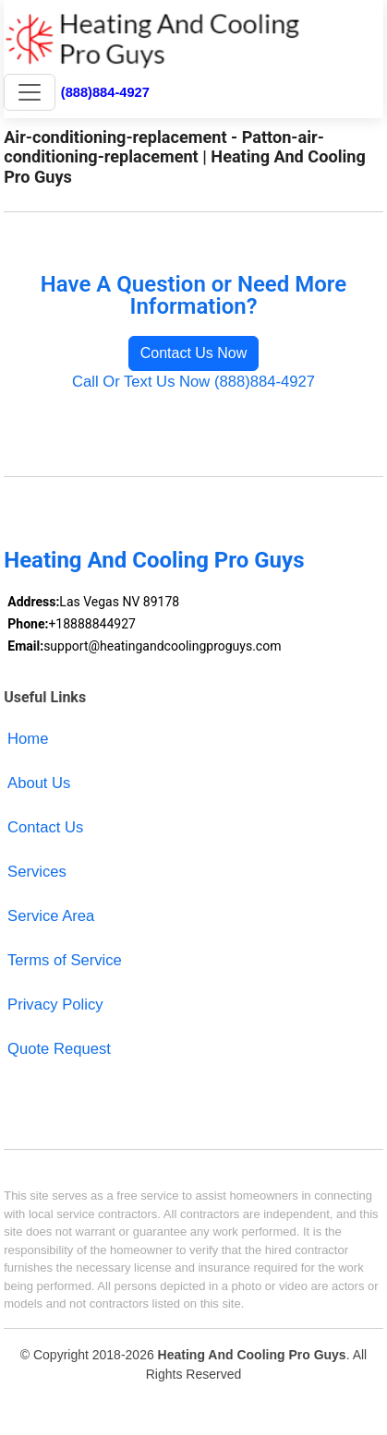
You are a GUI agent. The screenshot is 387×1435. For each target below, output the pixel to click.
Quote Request (59, 1049)
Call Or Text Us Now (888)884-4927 (193, 381)
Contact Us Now (194, 353)
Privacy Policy (55, 1004)
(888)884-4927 (105, 92)
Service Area (50, 916)
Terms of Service (64, 960)
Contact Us (45, 827)
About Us (38, 783)
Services (37, 871)
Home (27, 738)
